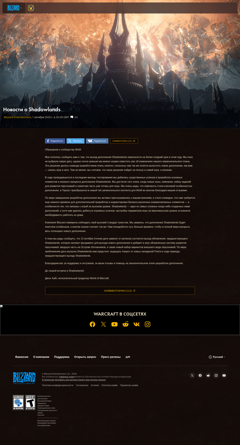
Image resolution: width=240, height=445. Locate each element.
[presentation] (13, 7)
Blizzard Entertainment (17, 117)
